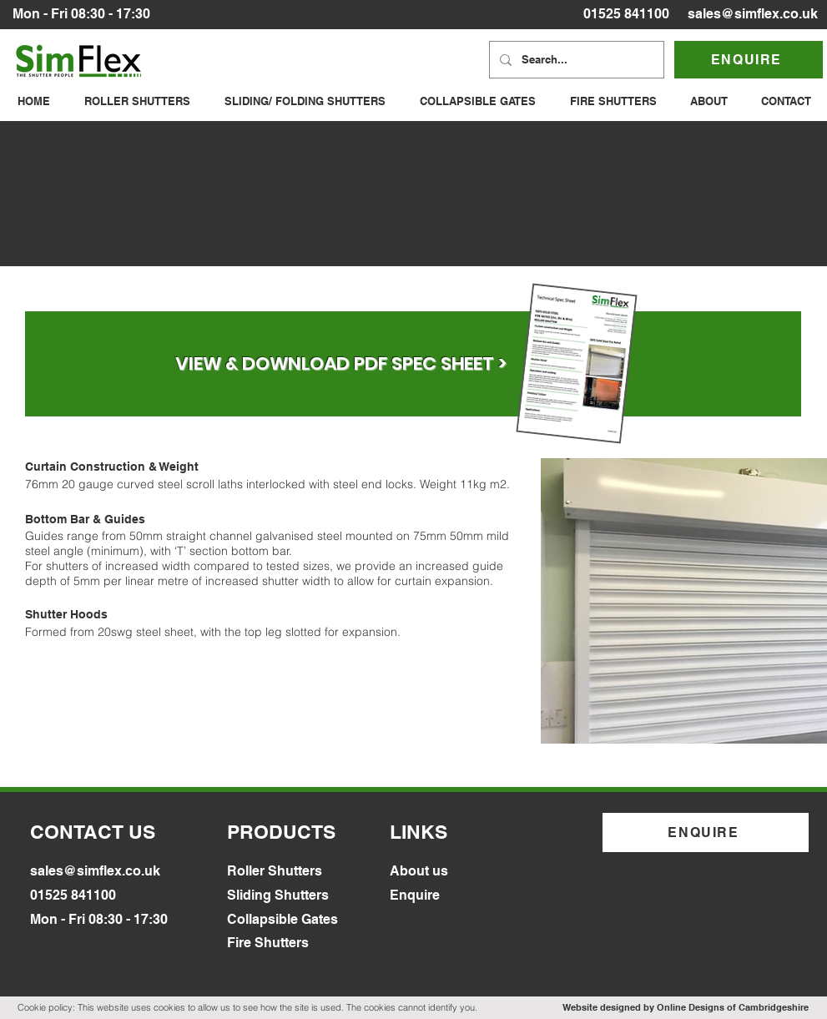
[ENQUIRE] (748, 59)
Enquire (415, 895)
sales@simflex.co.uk (753, 14)
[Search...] (575, 60)
